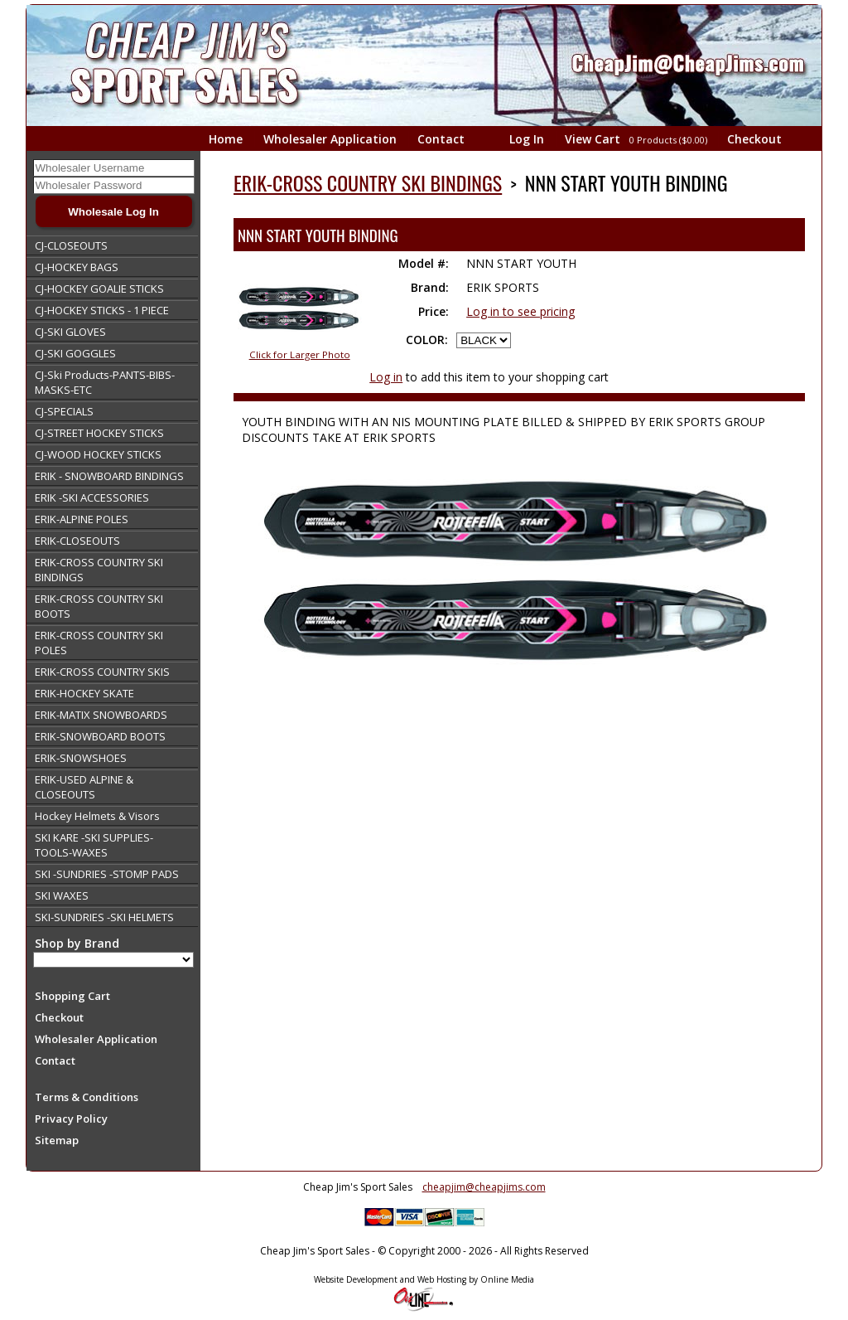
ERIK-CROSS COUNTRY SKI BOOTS (99, 606)
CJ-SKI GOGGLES (75, 353)
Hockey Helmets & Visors (97, 815)
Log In (526, 139)
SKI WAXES (62, 895)
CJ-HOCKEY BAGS (76, 267)
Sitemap (57, 1140)
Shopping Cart (72, 995)
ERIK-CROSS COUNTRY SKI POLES (99, 643)
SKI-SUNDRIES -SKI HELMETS (104, 917)
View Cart (637, 139)
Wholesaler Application (330, 139)
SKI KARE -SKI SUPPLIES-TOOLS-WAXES (94, 845)
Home (226, 139)
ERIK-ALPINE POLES (81, 519)
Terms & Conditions (86, 1096)
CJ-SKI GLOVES (70, 331)
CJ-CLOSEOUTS (71, 245)
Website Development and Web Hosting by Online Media (424, 1279)
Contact (441, 139)
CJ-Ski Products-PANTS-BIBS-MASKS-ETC (105, 382)
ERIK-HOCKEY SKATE (84, 693)
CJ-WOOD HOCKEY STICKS (98, 454)
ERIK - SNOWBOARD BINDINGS (109, 475)
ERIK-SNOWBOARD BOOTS (100, 736)
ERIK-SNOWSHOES (81, 757)
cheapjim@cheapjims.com (484, 1187)
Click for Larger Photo (299, 354)
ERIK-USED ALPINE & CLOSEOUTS (84, 787)
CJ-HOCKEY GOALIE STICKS (99, 288)
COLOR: (427, 339)
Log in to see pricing (520, 311)
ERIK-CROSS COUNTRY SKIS (102, 671)
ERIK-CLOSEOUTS (77, 540)
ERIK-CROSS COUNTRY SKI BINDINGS (99, 570)
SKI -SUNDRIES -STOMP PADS (107, 873)
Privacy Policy (71, 1118)
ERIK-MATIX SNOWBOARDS (101, 714)
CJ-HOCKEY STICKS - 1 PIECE (102, 310)
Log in (385, 377)
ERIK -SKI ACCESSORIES (92, 497)
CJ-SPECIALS (64, 411)
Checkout (754, 139)
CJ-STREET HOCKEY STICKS (99, 432)
